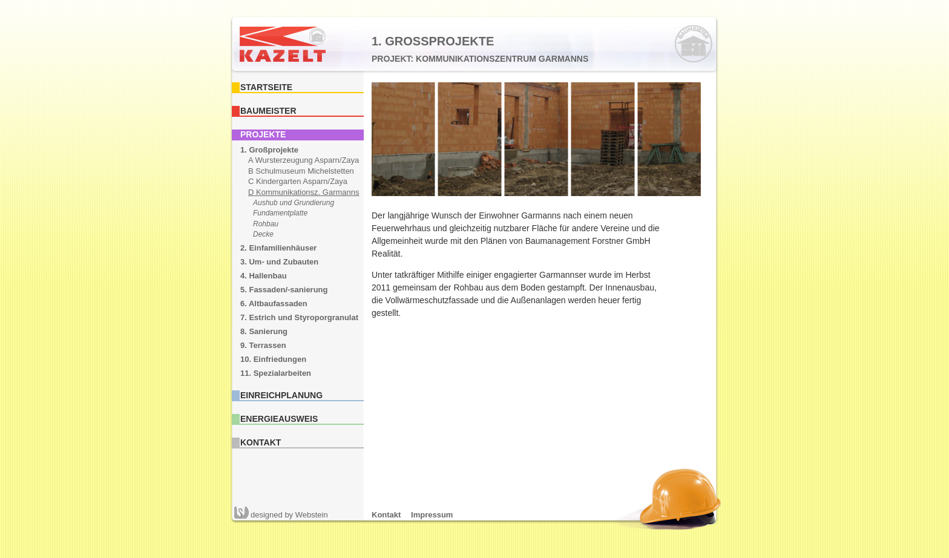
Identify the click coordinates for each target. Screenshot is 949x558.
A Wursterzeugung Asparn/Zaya (303, 160)
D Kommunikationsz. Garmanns (304, 192)
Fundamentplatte (280, 213)
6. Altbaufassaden (273, 303)
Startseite (266, 87)
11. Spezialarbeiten (275, 373)
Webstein (289, 514)
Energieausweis (279, 419)
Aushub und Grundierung (293, 203)
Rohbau (265, 224)
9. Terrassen (263, 345)
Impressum (432, 514)
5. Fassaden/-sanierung (284, 289)
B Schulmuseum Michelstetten (301, 171)
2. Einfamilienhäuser (278, 247)
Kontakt (260, 442)
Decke (263, 234)
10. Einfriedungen (273, 359)
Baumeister (268, 111)
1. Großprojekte (269, 149)
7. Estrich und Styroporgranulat (299, 317)
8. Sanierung (263, 331)
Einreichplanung (281, 395)
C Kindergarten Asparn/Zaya (297, 181)
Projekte (263, 134)
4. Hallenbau (263, 275)
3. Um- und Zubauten (279, 261)
